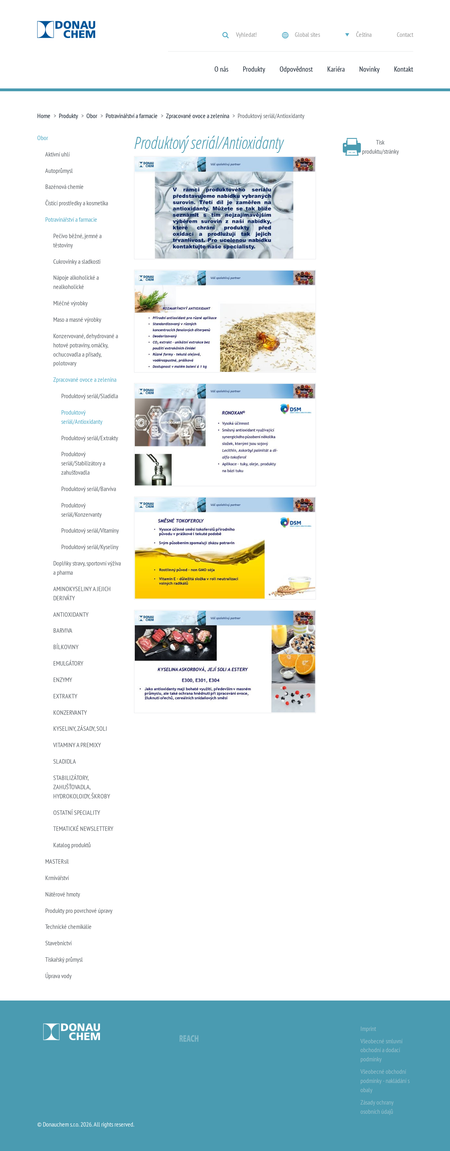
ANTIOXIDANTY (70, 614)
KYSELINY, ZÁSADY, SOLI (80, 728)
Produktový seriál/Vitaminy (90, 530)
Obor (91, 116)
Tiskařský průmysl (64, 959)
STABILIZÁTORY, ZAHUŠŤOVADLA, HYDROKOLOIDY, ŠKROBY (81, 787)
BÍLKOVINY (65, 647)
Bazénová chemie (64, 186)
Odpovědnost (296, 69)
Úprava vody (58, 976)
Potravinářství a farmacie (132, 116)
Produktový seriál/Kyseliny (89, 547)
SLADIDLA (64, 761)
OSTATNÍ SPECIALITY (76, 812)
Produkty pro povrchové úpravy (78, 910)
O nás (221, 69)
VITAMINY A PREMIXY (77, 745)
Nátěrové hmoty (62, 894)
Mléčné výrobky (70, 303)
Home (43, 116)
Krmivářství (57, 878)
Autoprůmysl (59, 170)
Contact (405, 34)
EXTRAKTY (65, 696)
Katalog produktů (72, 845)
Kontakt (403, 69)
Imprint (368, 1029)
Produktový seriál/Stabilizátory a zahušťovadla (83, 463)
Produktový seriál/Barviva (88, 489)
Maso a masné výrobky (77, 319)
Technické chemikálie (68, 926)
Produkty (254, 69)
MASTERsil (57, 861)
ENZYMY (62, 680)
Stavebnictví (58, 943)
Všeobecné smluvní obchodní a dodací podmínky (381, 1050)
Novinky (369, 69)
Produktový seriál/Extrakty (89, 438)
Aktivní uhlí (57, 154)
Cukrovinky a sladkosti (76, 261)
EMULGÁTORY (68, 663)
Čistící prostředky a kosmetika (76, 203)
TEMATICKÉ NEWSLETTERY (83, 828)
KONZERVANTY (70, 712)
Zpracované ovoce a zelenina (197, 116)
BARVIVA (62, 630)
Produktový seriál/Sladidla (89, 396)
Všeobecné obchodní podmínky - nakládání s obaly (385, 1080)
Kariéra (336, 69)
